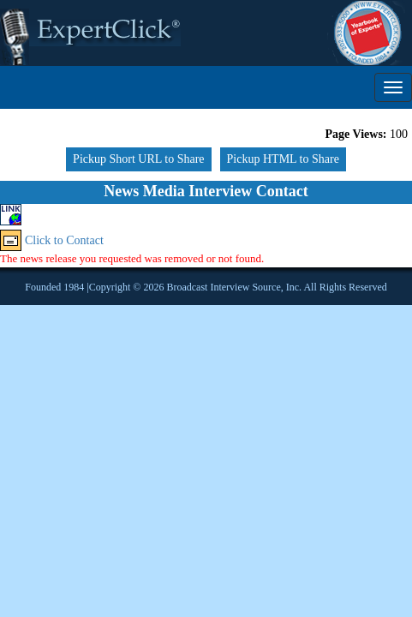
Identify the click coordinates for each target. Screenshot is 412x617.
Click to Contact (64, 240)
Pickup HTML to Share (283, 159)
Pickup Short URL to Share (138, 159)
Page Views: (356, 134)
